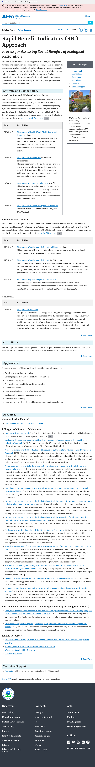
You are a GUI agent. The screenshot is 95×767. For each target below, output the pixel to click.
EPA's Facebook (68, 742)
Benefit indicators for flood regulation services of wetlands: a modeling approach (39, 578)
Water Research (25, 30)
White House (41, 750)
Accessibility (8, 713)
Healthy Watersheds (13, 653)
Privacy (5, 745)
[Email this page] (91, 30)
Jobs (37, 722)
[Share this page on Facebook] (81, 30)
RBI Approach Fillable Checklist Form (32, 183)
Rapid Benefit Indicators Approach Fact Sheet (24, 423)
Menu (87, 16)
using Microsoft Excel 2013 (31, 118)
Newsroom (40, 727)
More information (41, 10)
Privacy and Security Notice (11, 750)
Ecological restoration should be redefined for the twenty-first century (34, 530)
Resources (75, 83)
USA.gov (38, 745)
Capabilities (76, 77)
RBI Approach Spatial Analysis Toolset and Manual (38, 247)
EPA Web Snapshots (11, 736)
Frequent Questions (76, 727)
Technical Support (78, 86)
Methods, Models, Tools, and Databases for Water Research (30, 646)
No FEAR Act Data (10, 741)
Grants (5, 731)
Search (90, 23)
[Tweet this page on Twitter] (86, 30)
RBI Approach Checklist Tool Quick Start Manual (37, 205)
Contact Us (62, 29)
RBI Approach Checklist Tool (29, 157)
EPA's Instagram (88, 742)
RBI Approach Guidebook (27, 309)
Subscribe (39, 741)
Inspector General (43, 717)
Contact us (9, 671)
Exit (46, 118)
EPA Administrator (11, 717)
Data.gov (39, 713)
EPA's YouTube (78, 742)
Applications (76, 80)
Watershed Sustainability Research (20, 650)
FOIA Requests (74, 722)
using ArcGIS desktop (47, 233)
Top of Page (87, 335)
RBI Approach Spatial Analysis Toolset (33, 260)
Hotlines (71, 717)
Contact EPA (73, 713)
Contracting (8, 727)
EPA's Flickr (83, 742)
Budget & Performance (13, 722)
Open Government (43, 731)
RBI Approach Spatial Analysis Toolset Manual (36, 279)
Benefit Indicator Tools (17, 433)
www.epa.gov (63, 5)
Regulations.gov (42, 736)
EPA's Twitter (73, 742)
